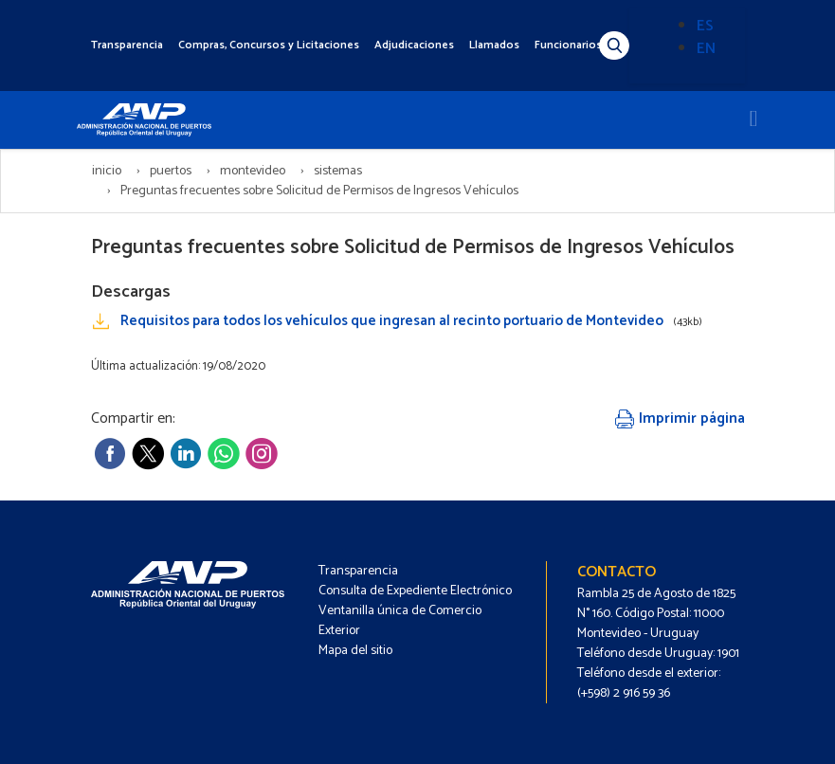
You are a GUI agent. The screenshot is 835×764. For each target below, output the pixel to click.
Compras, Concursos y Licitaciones (268, 45)
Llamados (494, 45)
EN (706, 49)
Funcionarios (568, 45)
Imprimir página (680, 418)
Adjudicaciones (414, 45)
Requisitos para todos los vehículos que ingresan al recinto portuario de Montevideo (411, 321)
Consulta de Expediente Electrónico (415, 591)
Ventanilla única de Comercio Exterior (399, 621)
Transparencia (127, 45)
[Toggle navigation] (754, 119)
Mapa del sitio (355, 651)
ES (705, 26)
